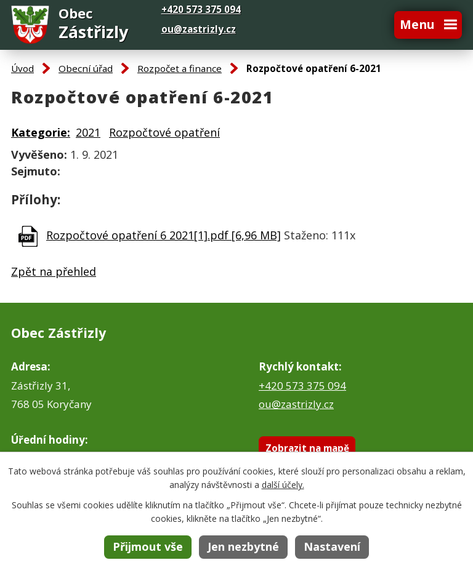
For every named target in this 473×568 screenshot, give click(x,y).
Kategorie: (40, 132)
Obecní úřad (86, 68)
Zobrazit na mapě (307, 448)
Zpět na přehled (53, 271)
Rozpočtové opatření (164, 132)
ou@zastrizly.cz (198, 29)
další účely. (283, 484)
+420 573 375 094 (302, 385)
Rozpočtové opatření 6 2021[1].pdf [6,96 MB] (163, 235)
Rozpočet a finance (179, 68)
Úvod (22, 68)
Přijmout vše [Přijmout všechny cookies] (148, 546)
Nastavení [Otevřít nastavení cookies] (332, 546)
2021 (88, 132)
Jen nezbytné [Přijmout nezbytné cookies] (243, 546)
